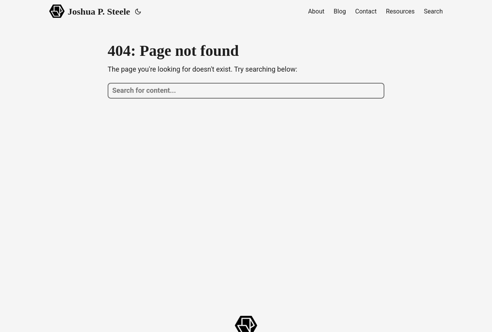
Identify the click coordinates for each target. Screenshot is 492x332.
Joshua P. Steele (89, 11)
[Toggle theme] (138, 11)
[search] (246, 91)
